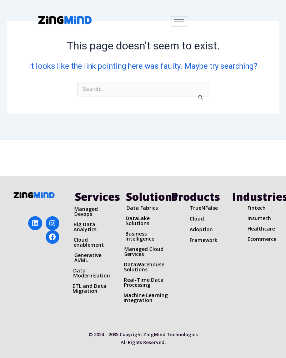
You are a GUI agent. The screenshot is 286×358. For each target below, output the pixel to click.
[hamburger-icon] (179, 21)
